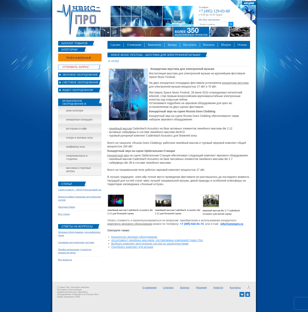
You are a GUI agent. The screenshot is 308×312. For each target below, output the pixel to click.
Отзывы (242, 44)
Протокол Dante (66, 206)
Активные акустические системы (76, 242)
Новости (218, 287)
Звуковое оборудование (80, 74)
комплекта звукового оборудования (130, 223)
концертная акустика (235, 82)
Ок (230, 24)
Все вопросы (65, 259)
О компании (134, 44)
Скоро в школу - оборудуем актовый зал (80, 189)
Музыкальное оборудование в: (74, 102)
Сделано (115, 44)
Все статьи (64, 213)
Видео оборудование (77, 90)
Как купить (189, 44)
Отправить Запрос (75, 67)
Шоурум (226, 44)
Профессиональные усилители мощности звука (74, 251)
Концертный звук (118, 155)
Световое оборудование (80, 82)
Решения (201, 287)
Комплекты (154, 44)
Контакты (208, 44)
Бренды (172, 44)
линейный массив (120, 128)
